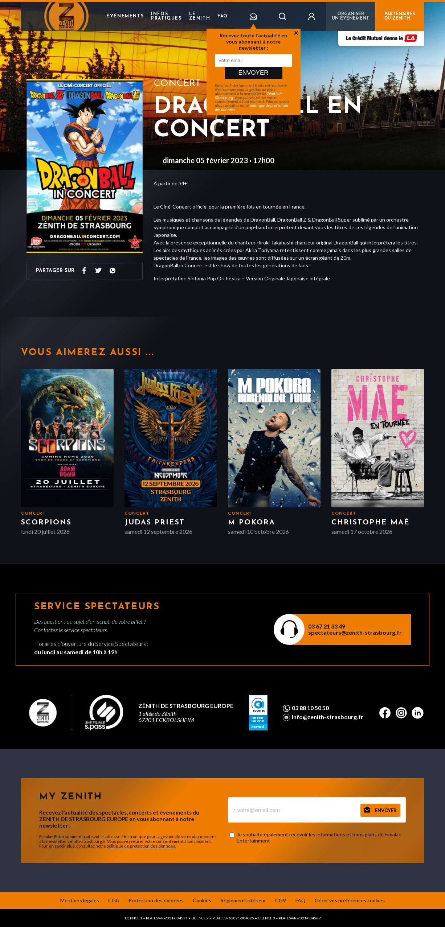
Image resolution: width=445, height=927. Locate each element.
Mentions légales (79, 900)
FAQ (222, 16)
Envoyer (253, 72)
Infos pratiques (166, 16)
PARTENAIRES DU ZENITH (399, 16)
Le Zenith (200, 16)
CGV (280, 900)
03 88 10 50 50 (310, 708)
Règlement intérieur (243, 900)
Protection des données (156, 900)
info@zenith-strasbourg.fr (327, 717)
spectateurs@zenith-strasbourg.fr (355, 632)
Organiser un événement (350, 16)
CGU (113, 900)
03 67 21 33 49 (326, 626)
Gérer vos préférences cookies (350, 900)
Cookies (202, 900)
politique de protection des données (251, 107)
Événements (125, 16)
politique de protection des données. (141, 846)
